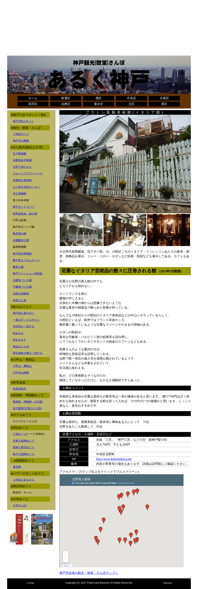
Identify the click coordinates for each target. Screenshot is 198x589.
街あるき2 (19, 339)
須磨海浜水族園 (22, 160)
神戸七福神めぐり (23, 454)
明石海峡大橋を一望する (28, 353)
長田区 (33, 104)
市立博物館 (19, 193)
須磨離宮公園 (21, 240)
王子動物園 (19, 153)
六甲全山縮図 (21, 372)
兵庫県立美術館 (22, 180)
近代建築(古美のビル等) (27, 408)
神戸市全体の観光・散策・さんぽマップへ (88, 573)
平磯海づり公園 (22, 286)
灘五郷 (17, 466)
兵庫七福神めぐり (23, 440)
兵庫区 (164, 98)
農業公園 (18, 266)
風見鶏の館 (19, 233)
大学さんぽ (19, 505)
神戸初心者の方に (23, 313)
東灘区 (65, 98)
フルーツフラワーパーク (28, 173)
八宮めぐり (19, 433)
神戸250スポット (23, 121)
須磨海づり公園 (22, 280)
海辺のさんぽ (21, 346)
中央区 (131, 98)
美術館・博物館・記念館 (28, 401)
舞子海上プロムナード (26, 260)
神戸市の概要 (21, 140)
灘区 (99, 98)
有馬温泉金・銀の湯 (25, 213)
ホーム (33, 98)
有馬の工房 (19, 300)
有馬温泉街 (19, 388)
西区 (164, 104)
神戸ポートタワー (23, 206)
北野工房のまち (22, 166)
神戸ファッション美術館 (28, 273)
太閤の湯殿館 (21, 293)
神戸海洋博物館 (22, 253)
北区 (131, 104)
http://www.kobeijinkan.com (113, 459)
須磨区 (65, 104)
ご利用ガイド (21, 134)
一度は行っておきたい (26, 319)
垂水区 (98, 104)
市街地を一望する (23, 326)
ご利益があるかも (23, 479)
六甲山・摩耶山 (22, 365)
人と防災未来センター (26, 186)
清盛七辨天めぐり (23, 447)
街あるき (18, 333)
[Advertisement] (99, 29)
